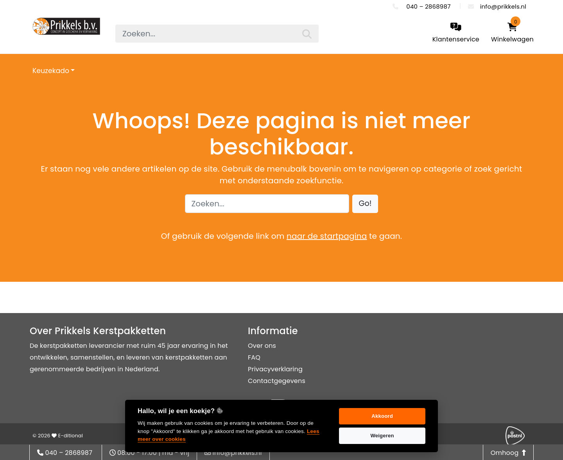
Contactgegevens (276, 380)
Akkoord (382, 416)
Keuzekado (50, 70)
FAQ (254, 357)
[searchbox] (217, 34)
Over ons (262, 345)
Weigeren (382, 436)
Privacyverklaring (275, 369)
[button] (365, 204)
